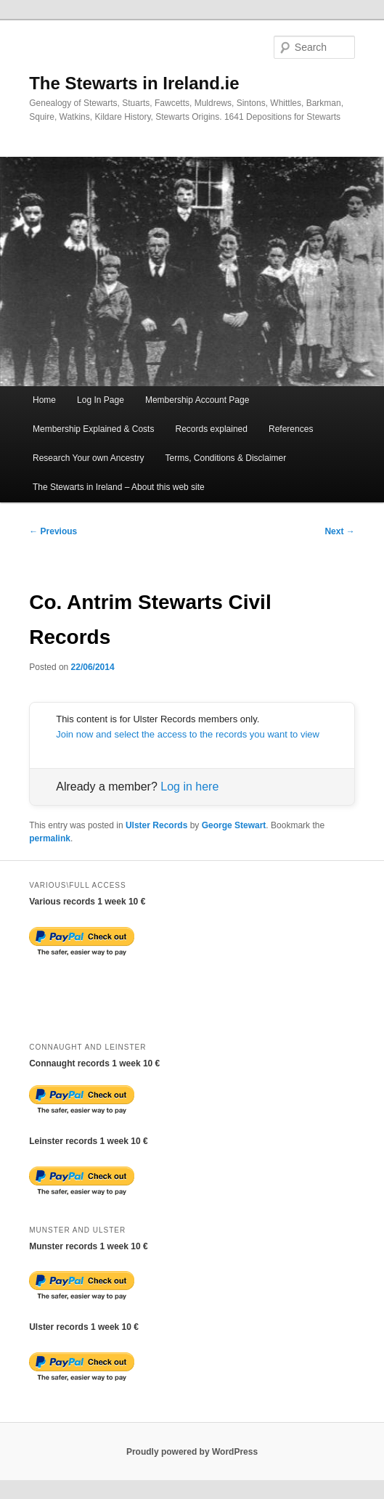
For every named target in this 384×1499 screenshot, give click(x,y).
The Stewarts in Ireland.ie (134, 83)
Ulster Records (156, 825)
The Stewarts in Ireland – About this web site (119, 487)
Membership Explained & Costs (93, 429)
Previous (53, 531)
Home (44, 400)
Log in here (189, 786)
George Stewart (234, 825)
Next (339, 531)
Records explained (212, 429)
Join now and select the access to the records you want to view (187, 734)
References (291, 429)
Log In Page (100, 400)
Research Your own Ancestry (88, 458)
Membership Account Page (197, 400)
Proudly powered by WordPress (192, 1452)
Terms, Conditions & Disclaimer (226, 458)
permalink (49, 838)
